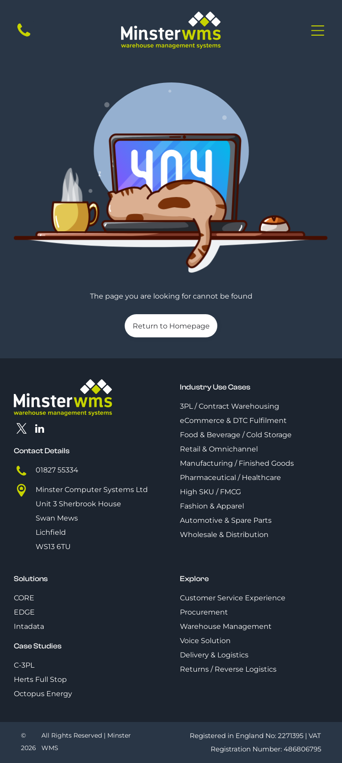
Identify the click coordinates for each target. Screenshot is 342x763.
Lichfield (51, 532)
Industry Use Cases (215, 387)
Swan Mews (57, 518)
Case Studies (37, 646)
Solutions (31, 578)
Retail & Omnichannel (219, 449)
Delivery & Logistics (214, 655)
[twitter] (21, 430)
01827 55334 (57, 470)
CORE (24, 598)
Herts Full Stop (40, 679)
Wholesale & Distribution (224, 534)
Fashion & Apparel (212, 506)
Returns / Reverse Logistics (228, 669)
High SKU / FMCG (210, 492)
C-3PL (24, 665)
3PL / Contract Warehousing (229, 406)
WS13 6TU (53, 546)
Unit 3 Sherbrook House (78, 504)
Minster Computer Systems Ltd (92, 489)
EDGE (24, 612)
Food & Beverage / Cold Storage (236, 435)
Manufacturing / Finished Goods (237, 463)
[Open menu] (318, 31)
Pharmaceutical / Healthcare (230, 477)
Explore (194, 578)
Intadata (29, 626)
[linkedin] (39, 430)
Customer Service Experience (232, 598)
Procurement (204, 612)
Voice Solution (205, 640)
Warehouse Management (226, 626)
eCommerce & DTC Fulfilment (233, 420)
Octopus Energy (43, 693)
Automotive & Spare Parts (226, 520)
